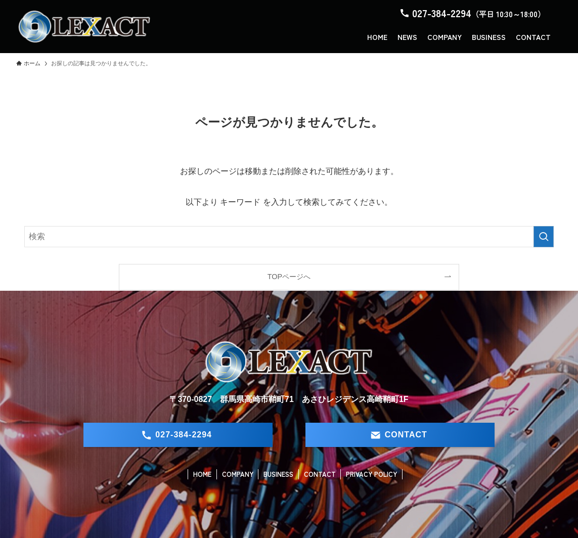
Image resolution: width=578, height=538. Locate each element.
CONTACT (320, 474)
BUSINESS (278, 474)
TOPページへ (289, 277)
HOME (202, 474)
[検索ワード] (289, 236)
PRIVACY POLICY (371, 474)
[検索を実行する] (543, 236)
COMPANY (237, 474)
